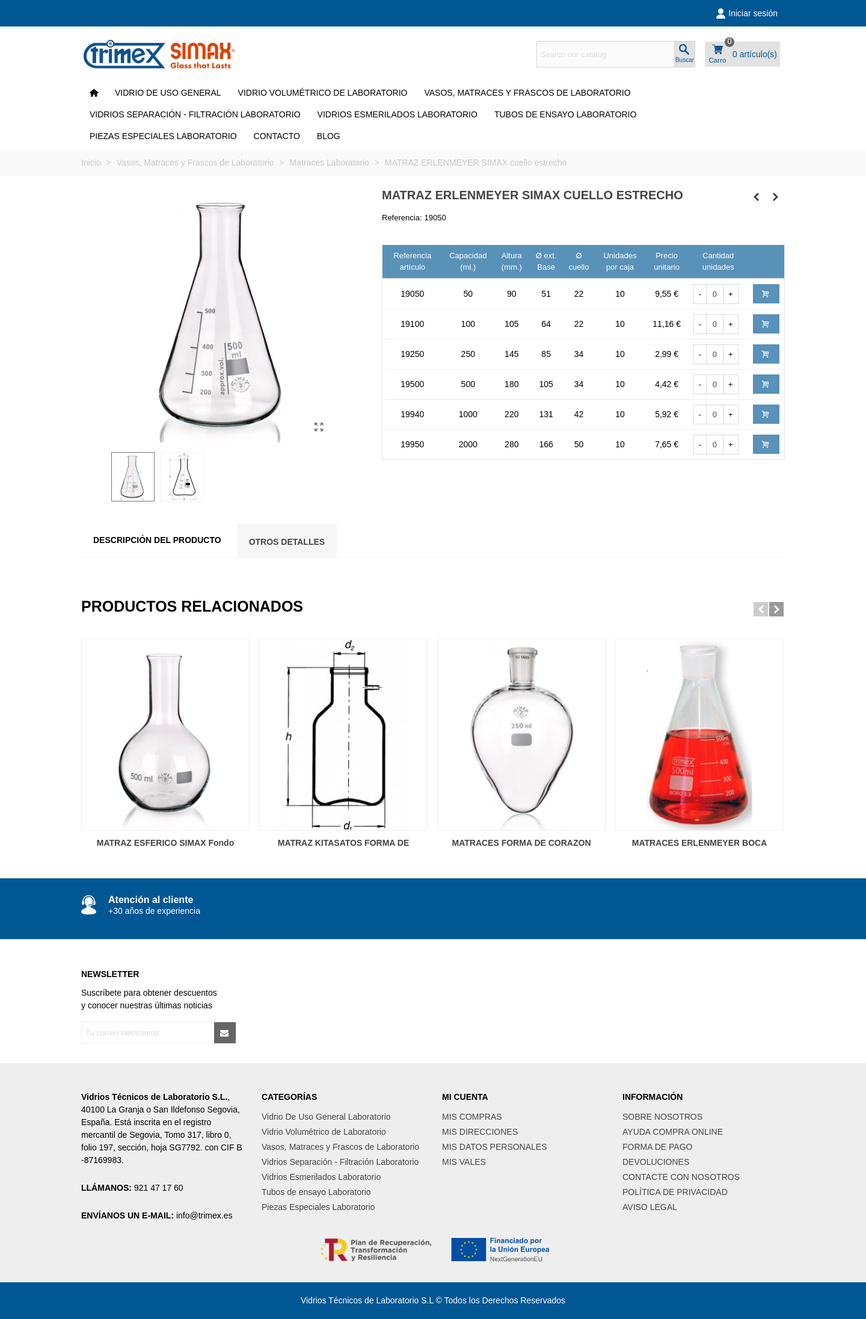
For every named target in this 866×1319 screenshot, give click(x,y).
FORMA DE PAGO (657, 1147)
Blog (328, 136)
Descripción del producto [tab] (157, 540)
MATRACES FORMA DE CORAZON (521, 843)
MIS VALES (464, 1162)
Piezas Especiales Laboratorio (163, 136)
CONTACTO (277, 136)
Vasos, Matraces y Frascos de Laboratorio (527, 93)
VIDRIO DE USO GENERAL (168, 93)
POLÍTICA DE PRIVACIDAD (675, 1192)
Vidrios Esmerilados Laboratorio (398, 114)
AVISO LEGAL (649, 1207)
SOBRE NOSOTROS (662, 1117)
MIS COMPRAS (472, 1117)
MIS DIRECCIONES (480, 1132)
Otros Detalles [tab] (287, 542)
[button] (761, 609)
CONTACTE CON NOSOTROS (681, 1177)
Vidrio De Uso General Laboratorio (326, 1117)
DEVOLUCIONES (655, 1162)
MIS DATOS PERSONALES (494, 1147)
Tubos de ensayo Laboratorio (565, 114)
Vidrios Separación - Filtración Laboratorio (195, 114)
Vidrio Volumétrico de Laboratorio (323, 93)
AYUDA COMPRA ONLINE (672, 1132)
